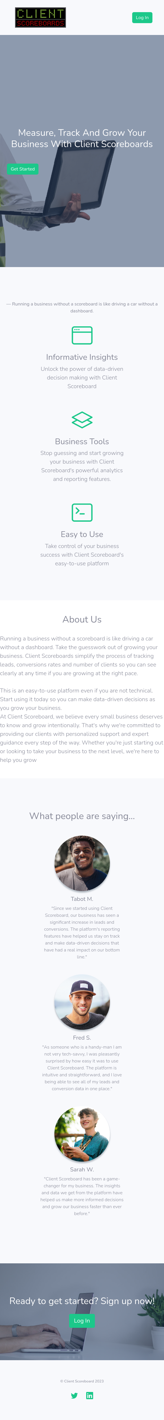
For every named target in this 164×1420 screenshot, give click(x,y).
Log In (142, 17)
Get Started (23, 169)
